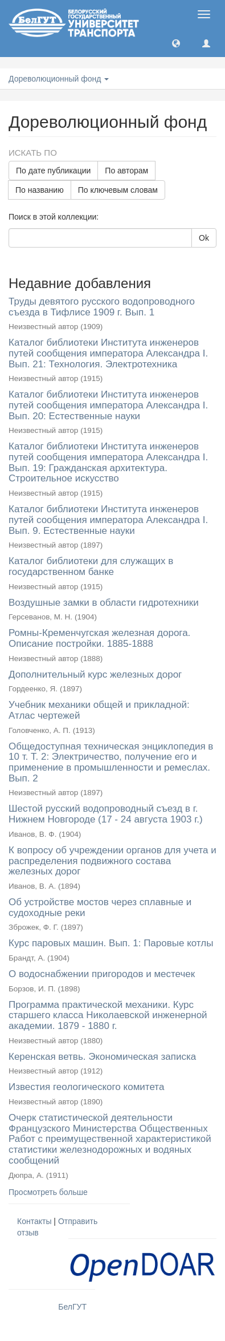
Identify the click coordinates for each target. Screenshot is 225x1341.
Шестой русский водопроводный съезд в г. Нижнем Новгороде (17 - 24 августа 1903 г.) (106, 814)
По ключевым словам (118, 190)
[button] (176, 42)
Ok (204, 237)
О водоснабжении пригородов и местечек (102, 974)
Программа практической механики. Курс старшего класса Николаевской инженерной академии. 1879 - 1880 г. (108, 1015)
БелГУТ (72, 1306)
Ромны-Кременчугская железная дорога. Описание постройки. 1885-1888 (99, 638)
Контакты (34, 1221)
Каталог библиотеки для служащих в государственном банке (91, 566)
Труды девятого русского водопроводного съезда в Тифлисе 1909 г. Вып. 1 (102, 307)
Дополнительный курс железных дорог (95, 674)
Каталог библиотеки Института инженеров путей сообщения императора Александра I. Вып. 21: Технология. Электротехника (108, 353)
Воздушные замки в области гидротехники (104, 602)
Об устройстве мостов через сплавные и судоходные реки (100, 907)
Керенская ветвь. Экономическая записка (102, 1056)
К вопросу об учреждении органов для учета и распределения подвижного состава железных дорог (112, 861)
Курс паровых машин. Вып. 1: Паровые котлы (111, 943)
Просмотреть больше (48, 1192)
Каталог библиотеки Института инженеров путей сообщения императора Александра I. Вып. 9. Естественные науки (108, 520)
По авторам (126, 170)
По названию (39, 190)
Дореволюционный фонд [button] (59, 78)
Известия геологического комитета (86, 1086)
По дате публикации (53, 170)
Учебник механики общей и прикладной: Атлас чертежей (99, 710)
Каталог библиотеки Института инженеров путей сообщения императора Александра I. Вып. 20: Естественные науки (108, 405)
